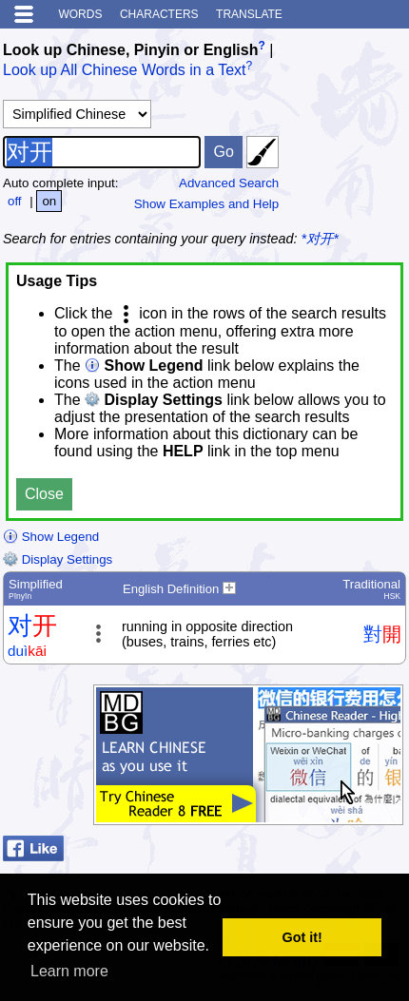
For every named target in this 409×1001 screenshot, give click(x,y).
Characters (159, 14)
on (49, 201)
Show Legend (51, 536)
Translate (249, 14)
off (15, 201)
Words (80, 14)
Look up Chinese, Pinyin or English (130, 50)
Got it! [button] (302, 937)
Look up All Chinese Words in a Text (124, 71)
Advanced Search (229, 183)
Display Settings (57, 559)
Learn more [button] (69, 971)
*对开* (320, 238)
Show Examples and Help (207, 204)
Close (44, 494)
